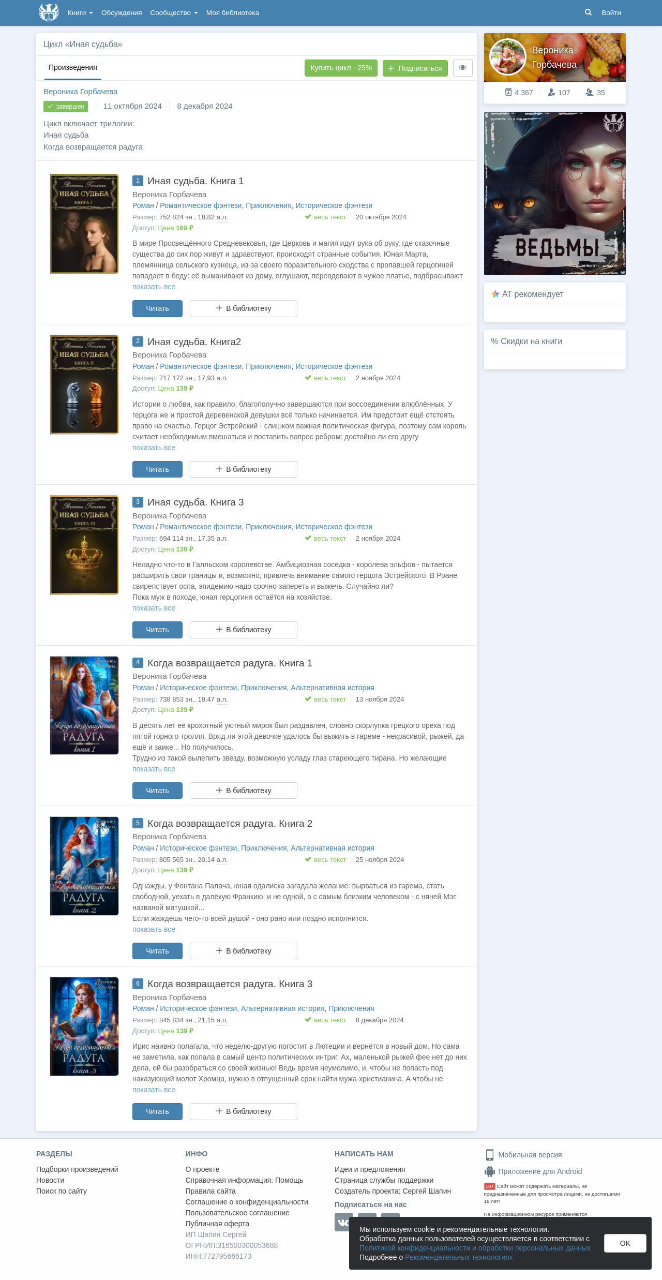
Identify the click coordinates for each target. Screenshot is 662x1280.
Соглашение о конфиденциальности (247, 1202)
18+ (490, 1186)
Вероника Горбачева (80, 91)
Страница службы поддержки (384, 1180)
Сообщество (174, 13)
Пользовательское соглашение (238, 1213)
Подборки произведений (77, 1169)
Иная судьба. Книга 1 (195, 180)
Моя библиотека (232, 13)
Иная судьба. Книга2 (194, 341)
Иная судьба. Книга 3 (195, 502)
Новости (50, 1180)
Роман (143, 205)
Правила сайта (211, 1191)
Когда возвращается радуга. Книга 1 (229, 663)
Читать (157, 308)
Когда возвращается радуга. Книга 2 (229, 823)
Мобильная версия (523, 1154)
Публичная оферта (218, 1223)
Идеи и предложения (370, 1169)
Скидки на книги (531, 341)
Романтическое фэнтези (201, 205)
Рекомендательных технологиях (459, 1257)
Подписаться (414, 68)
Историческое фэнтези (334, 205)
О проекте (203, 1169)
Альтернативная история (332, 687)
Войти (611, 13)
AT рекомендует (533, 294)
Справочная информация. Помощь (245, 1180)
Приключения (269, 205)
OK (625, 1243)
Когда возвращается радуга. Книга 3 (229, 983)
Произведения (73, 67)
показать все (153, 286)
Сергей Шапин (426, 1191)
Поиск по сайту (61, 1191)
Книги (80, 13)
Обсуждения (121, 13)
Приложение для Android (533, 1171)
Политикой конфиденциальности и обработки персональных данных (475, 1248)
